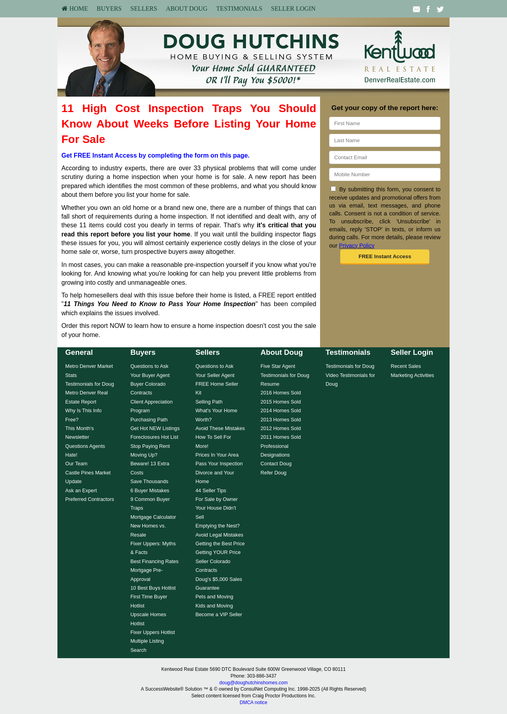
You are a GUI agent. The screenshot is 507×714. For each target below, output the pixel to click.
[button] (384, 257)
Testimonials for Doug (89, 384)
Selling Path (208, 402)
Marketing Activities (412, 375)
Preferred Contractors (89, 499)
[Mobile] (384, 174)
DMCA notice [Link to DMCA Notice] (253, 702)
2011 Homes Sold (281, 437)
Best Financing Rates (154, 561)
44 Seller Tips (210, 490)
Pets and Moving (214, 597)
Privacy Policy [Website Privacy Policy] (357, 245)
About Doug (187, 8)
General (79, 352)
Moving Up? (143, 455)
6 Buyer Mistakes (149, 490)
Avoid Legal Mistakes (219, 535)
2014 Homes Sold (281, 410)
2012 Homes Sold (281, 428)
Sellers (143, 8)
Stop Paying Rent (150, 446)
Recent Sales (406, 366)
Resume (270, 384)
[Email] (384, 157)
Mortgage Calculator (153, 517)
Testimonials (239, 8)
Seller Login (293, 8)
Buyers (109, 8)
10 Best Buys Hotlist (153, 588)
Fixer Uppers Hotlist (152, 632)
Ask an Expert (81, 490)
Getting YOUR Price (217, 552)
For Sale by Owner (216, 499)
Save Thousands (149, 481)
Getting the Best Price (219, 543)
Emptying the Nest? (217, 526)
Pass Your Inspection (219, 463)
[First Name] (384, 123)
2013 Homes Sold (281, 420)
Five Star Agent (278, 366)
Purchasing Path (149, 420)
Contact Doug (276, 463)
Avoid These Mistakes (220, 428)
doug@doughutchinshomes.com (253, 682)
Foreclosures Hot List (154, 437)
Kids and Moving (214, 606)
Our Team (76, 463)
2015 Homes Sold (281, 402)
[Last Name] (384, 140)
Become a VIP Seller (218, 614)
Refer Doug (273, 473)
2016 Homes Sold (281, 393)
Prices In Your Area (216, 455)
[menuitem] (74, 8)
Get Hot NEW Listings (154, 428)
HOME (75, 8)
